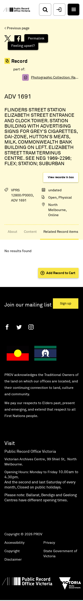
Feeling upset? (23, 45)
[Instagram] (31, 327)
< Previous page (16, 28)
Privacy (49, 542)
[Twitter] (19, 327)
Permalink (36, 38)
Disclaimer (13, 559)
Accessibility (14, 542)
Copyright (12, 551)
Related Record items (60, 231)
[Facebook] (7, 327)
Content (30, 231)
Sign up (65, 303)
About (12, 231)
